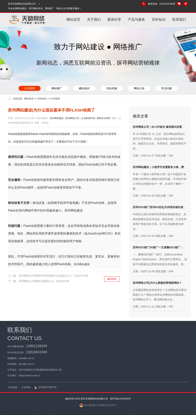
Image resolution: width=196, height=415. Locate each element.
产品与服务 (136, 19)
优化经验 (111, 88)
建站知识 (84, 88)
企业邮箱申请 (88, 118)
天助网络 (26, 389)
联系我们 (179, 19)
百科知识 (159, 19)
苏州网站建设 (57, 118)
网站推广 (56, 88)
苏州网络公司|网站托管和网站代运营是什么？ (46, 275)
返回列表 (111, 279)
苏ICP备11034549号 (120, 398)
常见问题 (167, 88)
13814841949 (34, 352)
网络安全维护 (104, 118)
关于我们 (94, 19)
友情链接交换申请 (45, 389)
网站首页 (73, 19)
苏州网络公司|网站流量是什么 (36, 281)
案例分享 (114, 19)
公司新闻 (29, 88)
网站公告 (139, 88)
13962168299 (34, 346)
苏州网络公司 (72, 118)
